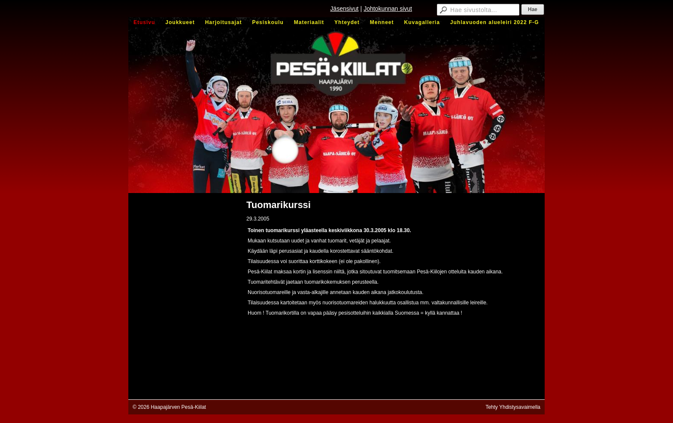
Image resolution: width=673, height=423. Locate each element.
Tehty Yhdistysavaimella (512, 407)
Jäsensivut (344, 8)
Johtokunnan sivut (388, 8)
